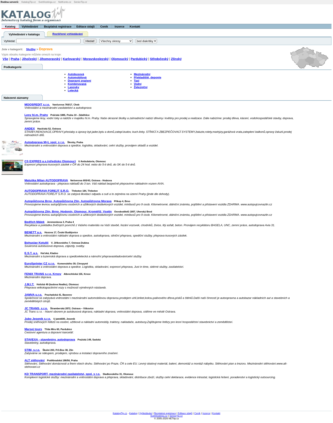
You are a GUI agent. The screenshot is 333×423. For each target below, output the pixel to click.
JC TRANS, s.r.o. (36, 308)
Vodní (137, 84)
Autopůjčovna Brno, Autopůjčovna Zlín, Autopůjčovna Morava (68, 201)
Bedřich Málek (34, 222)
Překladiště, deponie (147, 77)
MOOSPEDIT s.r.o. (37, 104)
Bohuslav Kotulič (36, 242)
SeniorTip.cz (80, 2)
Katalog (10, 26)
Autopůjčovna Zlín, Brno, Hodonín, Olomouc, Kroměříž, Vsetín (68, 211)
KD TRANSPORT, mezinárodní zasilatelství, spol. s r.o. (62, 374)
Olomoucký (119, 59)
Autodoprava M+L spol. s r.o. (44, 142)
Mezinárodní (142, 74)
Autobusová (76, 74)
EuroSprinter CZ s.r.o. (39, 263)
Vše (5, 59)
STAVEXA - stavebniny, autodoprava (49, 339)
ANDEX (29, 128)
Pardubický (139, 59)
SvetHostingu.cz (46, 2)
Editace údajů (85, 26)
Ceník (104, 26)
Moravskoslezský (96, 59)
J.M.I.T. (29, 284)
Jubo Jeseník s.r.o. (37, 318)
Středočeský (159, 59)
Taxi (136, 80)
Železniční (140, 87)
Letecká (73, 90)
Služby (31, 49)
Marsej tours (33, 329)
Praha (15, 59)
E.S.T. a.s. (31, 253)
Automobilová (77, 77)
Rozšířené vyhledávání (67, 34)
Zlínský (176, 59)
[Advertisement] (279, 14)
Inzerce (119, 26)
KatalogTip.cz (28, 2)
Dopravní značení (79, 80)
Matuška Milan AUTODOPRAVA (46, 180)
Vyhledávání (30, 26)
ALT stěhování (34, 360)
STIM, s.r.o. (32, 350)
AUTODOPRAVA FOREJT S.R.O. (46, 190)
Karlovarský (72, 59)
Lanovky (73, 87)
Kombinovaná (77, 84)
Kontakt (135, 26)
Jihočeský (29, 59)
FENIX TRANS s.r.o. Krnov (42, 274)
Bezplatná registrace (57, 26)
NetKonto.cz (64, 2)
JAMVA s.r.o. (33, 294)
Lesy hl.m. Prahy (36, 115)
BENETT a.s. (33, 232)
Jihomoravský (49, 59)
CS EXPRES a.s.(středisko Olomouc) (50, 161)
